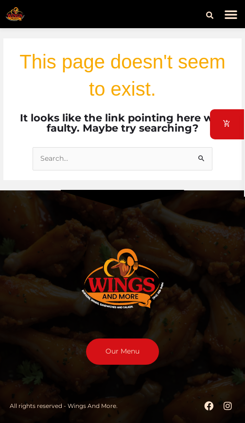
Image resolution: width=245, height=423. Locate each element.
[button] (210, 16)
